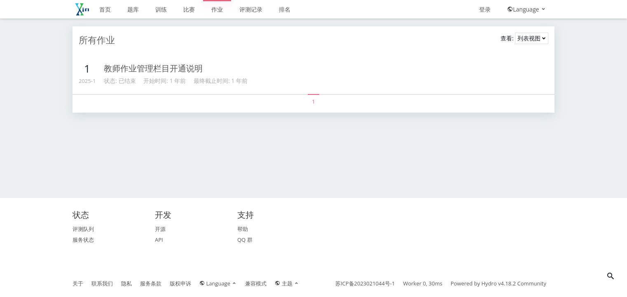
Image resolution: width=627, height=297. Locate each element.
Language (526, 9)
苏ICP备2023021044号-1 (365, 283)
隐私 (126, 283)
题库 (133, 9)
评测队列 (83, 229)
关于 (78, 283)
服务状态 (83, 239)
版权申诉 (180, 283)
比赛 (189, 9)
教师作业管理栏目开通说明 (153, 68)
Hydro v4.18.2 (499, 283)
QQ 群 (245, 239)
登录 (485, 9)
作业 (217, 9)
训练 (161, 9)
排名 (284, 9)
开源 (160, 229)
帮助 (242, 229)
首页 (105, 9)
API (159, 239)
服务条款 (150, 283)
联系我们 (102, 283)
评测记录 (250, 9)
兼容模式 (256, 283)
